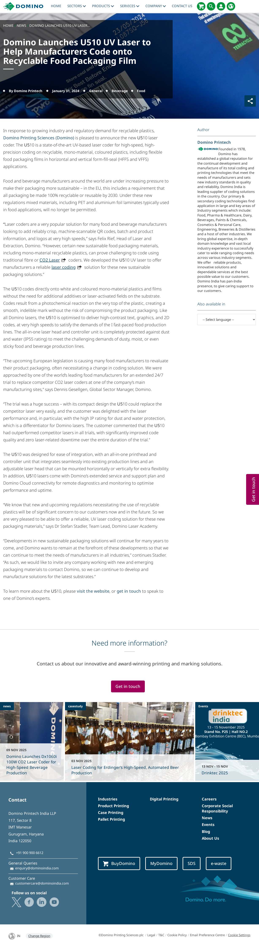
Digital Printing (164, 799)
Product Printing (113, 805)
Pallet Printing (111, 819)
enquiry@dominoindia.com (37, 868)
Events (208, 824)
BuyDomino (119, 863)
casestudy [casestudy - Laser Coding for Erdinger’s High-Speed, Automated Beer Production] (75, 706)
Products (103, 6)
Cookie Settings (239, 935)
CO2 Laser (49, 260)
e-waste (218, 863)
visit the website (93, 591)
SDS (191, 863)
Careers (209, 799)
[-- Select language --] (226, 319)
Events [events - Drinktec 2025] (203, 706)
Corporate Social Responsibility (217, 808)
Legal (151, 935)
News (207, 817)
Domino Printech (214, 142)
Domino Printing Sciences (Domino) (38, 138)
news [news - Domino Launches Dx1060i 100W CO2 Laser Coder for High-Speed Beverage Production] (7, 706)
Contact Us (182, 6)
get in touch (129, 591)
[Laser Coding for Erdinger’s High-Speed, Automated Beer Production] (129, 741)
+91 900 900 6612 (29, 852)
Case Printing (110, 812)
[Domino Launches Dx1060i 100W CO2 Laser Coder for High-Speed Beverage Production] (32, 741)
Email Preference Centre (207, 935)
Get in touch (127, 686)
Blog (206, 831)
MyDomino (161, 863)
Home (56, 6)
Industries (107, 799)
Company (155, 6)
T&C (161, 935)
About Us (210, 838)
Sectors (76, 6)
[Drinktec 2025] (227, 741)
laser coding (64, 267)
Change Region (39, 936)
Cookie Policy (177, 935)
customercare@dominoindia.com (42, 883)
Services (129, 6)
